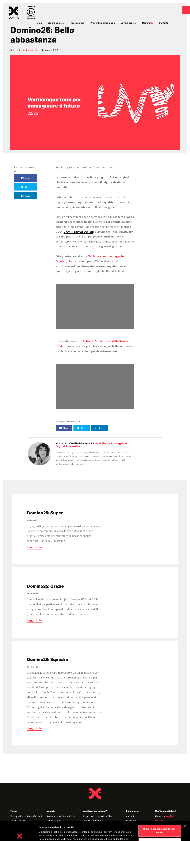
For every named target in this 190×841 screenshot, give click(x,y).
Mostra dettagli (47, 835)
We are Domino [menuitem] (56, 23)
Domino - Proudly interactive (22, 12)
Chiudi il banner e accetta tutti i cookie (159, 812)
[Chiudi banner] (185, 807)
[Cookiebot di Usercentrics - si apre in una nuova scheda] (19, 835)
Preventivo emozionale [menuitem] (102, 23)
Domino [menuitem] (147, 23)
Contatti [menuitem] (163, 23)
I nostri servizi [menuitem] (77, 23)
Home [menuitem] (39, 23)
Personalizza (159, 823)
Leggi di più (34, 547)
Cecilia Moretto (30, 50)
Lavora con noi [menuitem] (128, 23)
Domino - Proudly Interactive (95, 793)
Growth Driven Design (78, 231)
